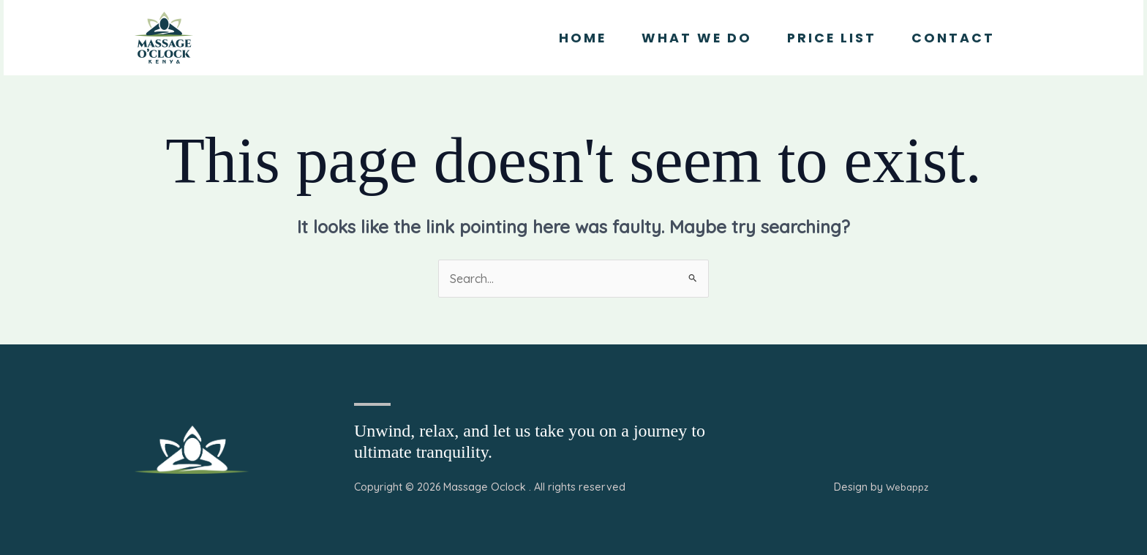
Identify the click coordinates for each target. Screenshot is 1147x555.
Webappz (907, 487)
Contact (953, 38)
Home (582, 38)
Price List (831, 38)
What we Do (697, 38)
